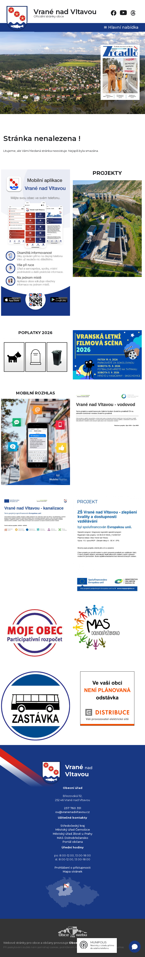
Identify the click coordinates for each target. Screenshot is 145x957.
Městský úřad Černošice (72, 829)
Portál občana (72, 841)
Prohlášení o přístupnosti (72, 867)
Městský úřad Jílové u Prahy (72, 833)
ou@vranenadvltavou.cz (72, 812)
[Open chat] (135, 947)
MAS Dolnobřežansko (72, 837)
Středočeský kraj (72, 825)
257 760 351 (72, 808)
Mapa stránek (72, 871)
